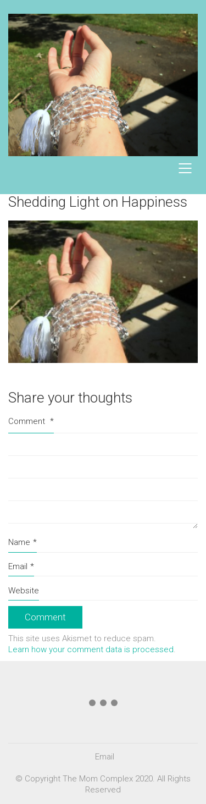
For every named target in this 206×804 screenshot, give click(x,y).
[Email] (104, 757)
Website (23, 591)
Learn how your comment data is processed (91, 649)
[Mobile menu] (186, 168)
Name (22, 542)
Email (21, 566)
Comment (31, 421)
